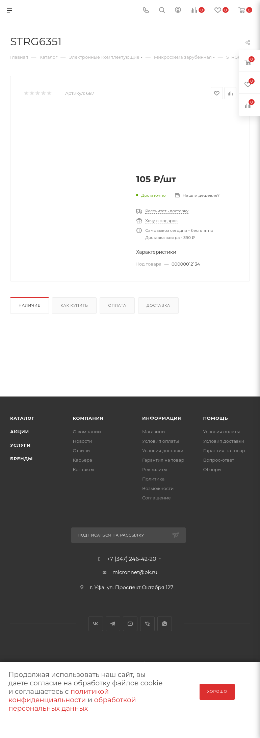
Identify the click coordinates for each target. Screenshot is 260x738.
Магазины (153, 431)
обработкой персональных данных (72, 704)
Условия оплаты (160, 441)
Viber (147, 624)
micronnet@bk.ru (134, 572)
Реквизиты (154, 469)
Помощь (215, 418)
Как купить (74, 305)
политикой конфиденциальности (58, 695)
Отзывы (81, 450)
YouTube (130, 624)
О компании (87, 431)
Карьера (82, 460)
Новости (82, 441)
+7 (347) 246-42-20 (131, 559)
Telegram (113, 624)
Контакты (83, 469)
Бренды (21, 458)
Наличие (30, 305)
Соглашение (156, 497)
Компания (88, 418)
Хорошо (217, 691)
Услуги (20, 445)
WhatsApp (164, 624)
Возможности (158, 488)
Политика (153, 479)
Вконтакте (95, 624)
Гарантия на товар (163, 460)
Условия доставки (162, 450)
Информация (161, 418)
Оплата (117, 305)
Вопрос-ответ (218, 460)
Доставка (158, 305)
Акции (19, 431)
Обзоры (212, 469)
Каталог (22, 418)
